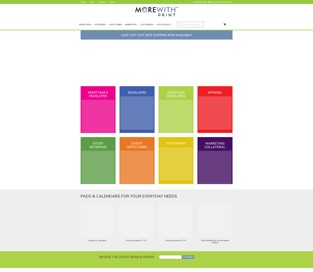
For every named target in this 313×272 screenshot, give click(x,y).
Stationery (148, 24)
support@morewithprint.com (222, 2)
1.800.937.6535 (201, 2)
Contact (102, 2)
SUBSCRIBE (188, 257)
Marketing (132, 24)
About (83, 2)
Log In (111, 2)
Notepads (101, 24)
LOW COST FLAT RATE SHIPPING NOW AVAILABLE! (156, 35)
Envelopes (86, 24)
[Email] (170, 257)
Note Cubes (116, 24)
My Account (164, 24)
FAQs (92, 2)
